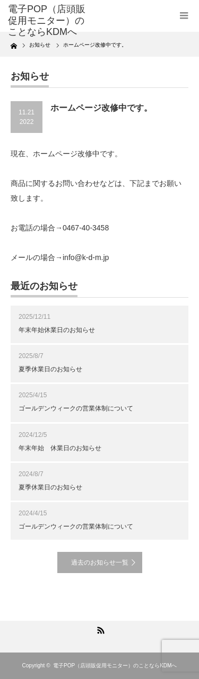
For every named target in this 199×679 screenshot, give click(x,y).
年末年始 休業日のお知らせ (60, 448)
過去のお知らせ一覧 (99, 562)
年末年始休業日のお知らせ (57, 330)
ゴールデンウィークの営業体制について (76, 408)
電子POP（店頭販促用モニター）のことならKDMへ (115, 665)
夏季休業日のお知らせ (50, 369)
